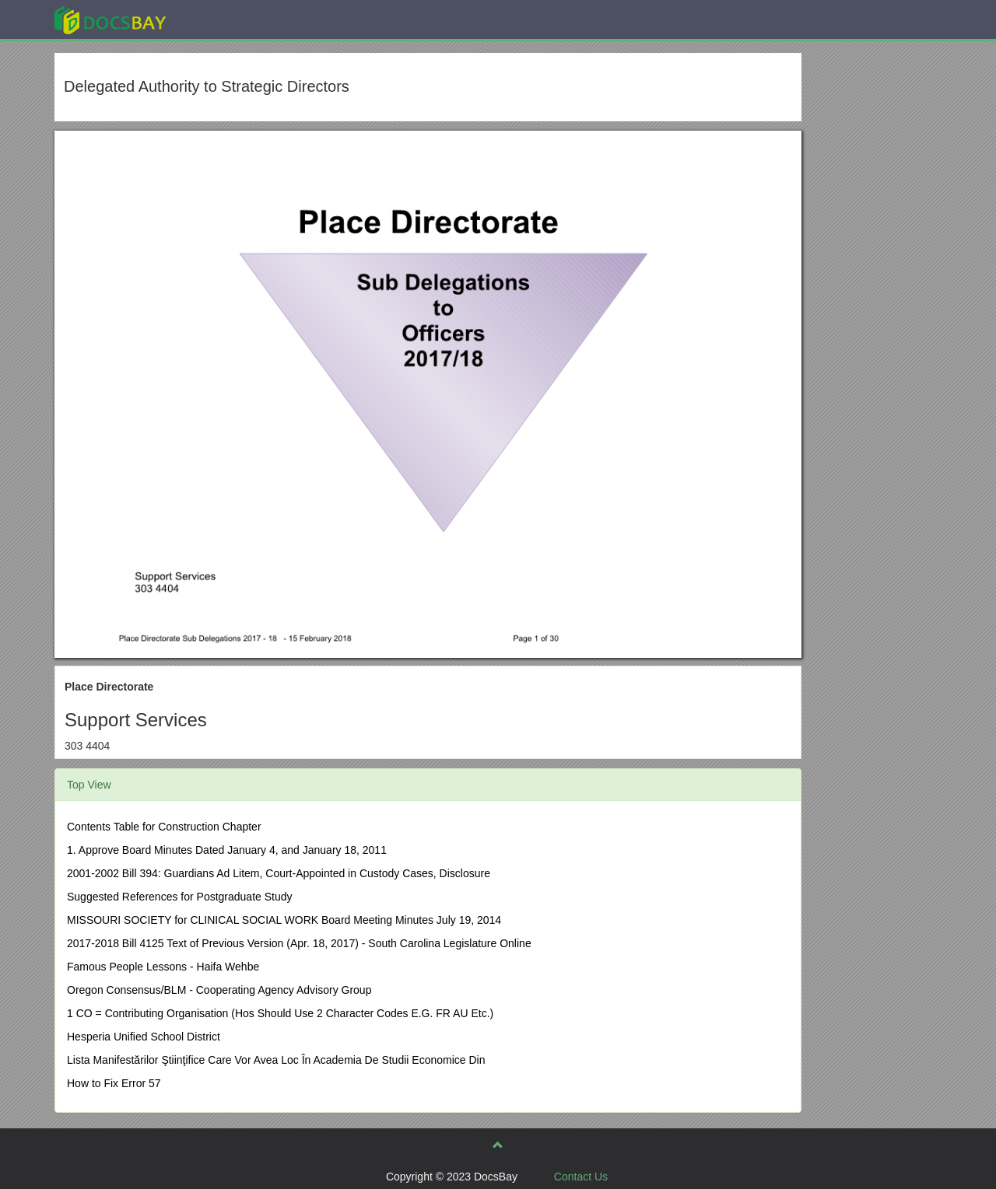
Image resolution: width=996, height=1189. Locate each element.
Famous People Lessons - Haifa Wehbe (163, 966)
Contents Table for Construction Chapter (164, 826)
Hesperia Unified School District (143, 1036)
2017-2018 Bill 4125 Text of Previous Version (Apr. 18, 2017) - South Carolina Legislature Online (299, 943)
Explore (227, 19)
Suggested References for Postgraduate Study (180, 896)
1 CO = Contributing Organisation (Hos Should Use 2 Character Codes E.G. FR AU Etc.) (280, 1013)
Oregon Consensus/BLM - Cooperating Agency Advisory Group (219, 990)
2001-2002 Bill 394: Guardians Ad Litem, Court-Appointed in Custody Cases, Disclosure (278, 873)
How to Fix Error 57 (114, 1083)
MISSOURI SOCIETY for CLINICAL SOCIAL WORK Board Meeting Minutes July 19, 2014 (284, 920)
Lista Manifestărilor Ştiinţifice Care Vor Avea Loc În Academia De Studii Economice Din (276, 1060)
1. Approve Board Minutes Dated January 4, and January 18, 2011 (227, 850)
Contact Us (581, 1176)
